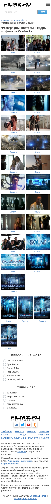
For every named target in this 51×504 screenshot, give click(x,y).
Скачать (13, 53)
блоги (4, 435)
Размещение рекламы (25, 498)
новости (19, 431)
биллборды (12, 408)
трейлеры (6, 431)
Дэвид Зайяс (13, 368)
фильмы (31, 431)
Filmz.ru (21, 451)
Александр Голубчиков (20, 461)
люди (23, 435)
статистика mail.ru (38, 438)
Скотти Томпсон (15, 361)
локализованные (15, 404)
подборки (43, 435)
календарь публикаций (14, 438)
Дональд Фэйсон (15, 379)
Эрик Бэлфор (13, 364)
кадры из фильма (15, 396)
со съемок (12, 393)
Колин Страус (13, 376)
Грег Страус (13, 372)
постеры (11, 400)
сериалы (44, 431)
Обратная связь (38, 496)
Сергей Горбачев (10, 464)
